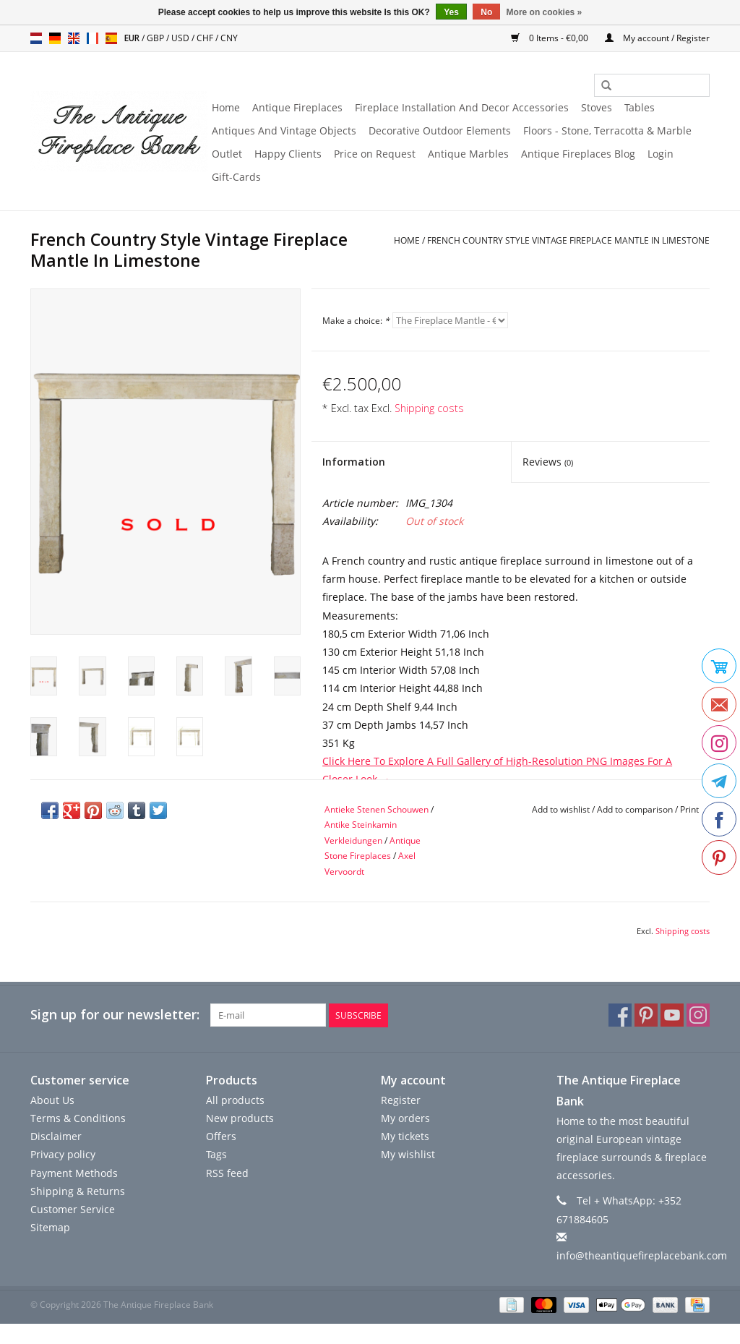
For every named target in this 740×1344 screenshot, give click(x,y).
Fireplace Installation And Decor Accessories (462, 107)
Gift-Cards (236, 177)
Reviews (547, 461)
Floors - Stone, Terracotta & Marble (607, 130)
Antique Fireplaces (297, 107)
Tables (639, 107)
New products (240, 1118)
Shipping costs (429, 408)
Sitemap (50, 1227)
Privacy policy (62, 1154)
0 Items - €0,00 (550, 38)
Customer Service (72, 1209)
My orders (405, 1118)
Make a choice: (356, 320)
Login (661, 153)
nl (36, 38)
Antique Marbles (468, 153)
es (111, 38)
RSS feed (227, 1172)
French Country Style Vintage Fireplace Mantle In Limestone (568, 240)
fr (92, 38)
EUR (133, 38)
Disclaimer (56, 1136)
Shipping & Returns (77, 1191)
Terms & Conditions (78, 1118)
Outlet (227, 153)
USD (181, 38)
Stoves (596, 107)
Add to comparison (636, 809)
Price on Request (375, 153)
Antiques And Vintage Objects (284, 130)
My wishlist (408, 1154)
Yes (451, 12)
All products (235, 1100)
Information (353, 461)
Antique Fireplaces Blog (578, 153)
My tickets (405, 1136)
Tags (216, 1154)
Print (689, 809)
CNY (229, 38)
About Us (52, 1100)
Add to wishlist (561, 809)
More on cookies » (544, 12)
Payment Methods (74, 1172)
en (73, 38)
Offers (221, 1136)
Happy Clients (288, 153)
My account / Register (657, 38)
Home (226, 107)
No (486, 12)
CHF (206, 38)
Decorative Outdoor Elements (440, 130)
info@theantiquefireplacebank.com (641, 1255)
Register (401, 1100)
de (55, 38)
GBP (156, 38)
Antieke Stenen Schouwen (376, 809)
